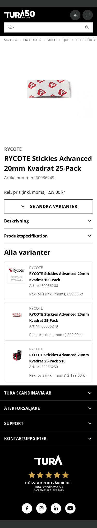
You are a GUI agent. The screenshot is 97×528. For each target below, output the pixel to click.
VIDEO (51, 40)
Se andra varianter (48, 206)
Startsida (10, 40)
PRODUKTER (32, 40)
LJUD (66, 40)
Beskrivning (48, 221)
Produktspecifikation (48, 236)
